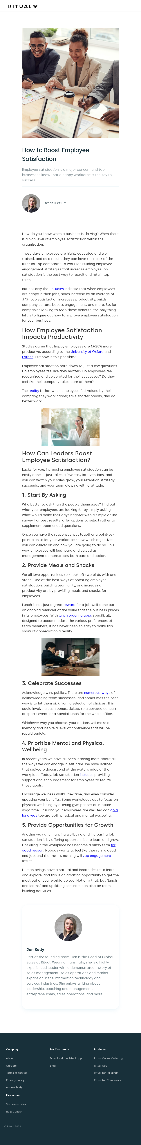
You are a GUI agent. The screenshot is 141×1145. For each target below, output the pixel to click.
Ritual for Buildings (106, 1073)
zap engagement (97, 856)
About (10, 1058)
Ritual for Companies (107, 1080)
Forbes (27, 357)
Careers (11, 1065)
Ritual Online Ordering (108, 1058)
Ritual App (100, 1065)
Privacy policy (15, 1080)
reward (69, 605)
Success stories (16, 1104)
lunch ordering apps (75, 615)
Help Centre (14, 1111)
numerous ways (97, 693)
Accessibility (14, 1087)
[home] (22, 6)
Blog (53, 1065)
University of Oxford (87, 352)
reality (34, 391)
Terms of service (17, 1073)
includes (86, 775)
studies (58, 289)
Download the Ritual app (66, 1058)
